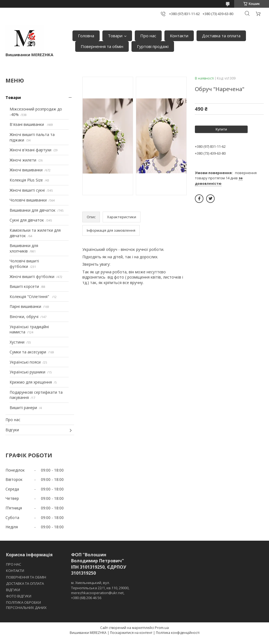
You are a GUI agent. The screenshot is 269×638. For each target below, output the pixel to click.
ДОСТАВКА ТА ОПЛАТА (25, 583)
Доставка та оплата (221, 35)
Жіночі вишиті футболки (32, 276)
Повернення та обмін (102, 46)
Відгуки (12, 429)
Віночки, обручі (24, 316)
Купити (221, 129)
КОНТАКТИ (15, 570)
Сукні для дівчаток (27, 220)
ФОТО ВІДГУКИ (18, 596)
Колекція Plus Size (26, 180)
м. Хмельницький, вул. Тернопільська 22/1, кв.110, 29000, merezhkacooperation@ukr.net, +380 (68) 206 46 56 (100, 590)
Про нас (148, 35)
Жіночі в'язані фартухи (30, 149)
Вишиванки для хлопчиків (24, 248)
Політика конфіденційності (178, 632)
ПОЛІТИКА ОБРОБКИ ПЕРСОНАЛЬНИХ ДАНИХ (26, 605)
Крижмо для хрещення (31, 382)
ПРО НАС (13, 564)
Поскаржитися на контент (131, 632)
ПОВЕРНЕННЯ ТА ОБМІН (26, 577)
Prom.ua (162, 627)
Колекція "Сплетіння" (30, 296)
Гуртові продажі (153, 46)
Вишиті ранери (23, 407)
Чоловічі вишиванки (28, 200)
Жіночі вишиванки (26, 169)
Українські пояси (25, 362)
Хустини (17, 342)
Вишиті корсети (24, 286)
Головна (86, 35)
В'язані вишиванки (27, 124)
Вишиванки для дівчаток (32, 210)
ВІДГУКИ (13, 589)
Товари (115, 35)
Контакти (179, 35)
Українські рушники (27, 372)
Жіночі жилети (23, 160)
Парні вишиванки (25, 306)
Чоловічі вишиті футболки (24, 263)
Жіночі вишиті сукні (27, 190)
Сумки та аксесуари (28, 352)
